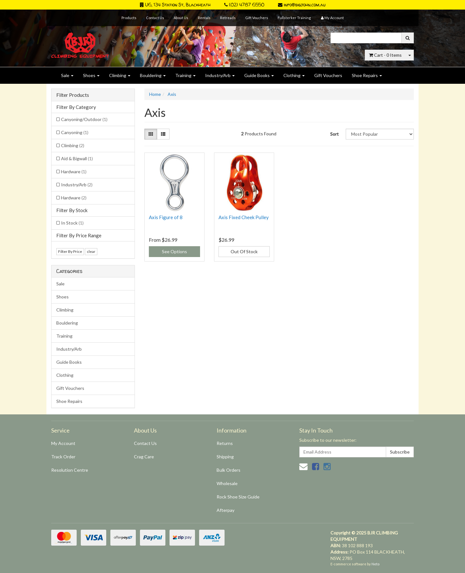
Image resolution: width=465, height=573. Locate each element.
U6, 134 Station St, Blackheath (175, 5)
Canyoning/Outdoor (84, 119)
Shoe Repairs (367, 75)
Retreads (228, 18)
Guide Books (259, 75)
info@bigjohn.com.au (301, 5)
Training (185, 75)
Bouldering (153, 75)
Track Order (63, 456)
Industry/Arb (220, 75)
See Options (174, 251)
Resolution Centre (69, 470)
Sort (334, 134)
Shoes (91, 75)
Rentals (204, 18)
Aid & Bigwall (77, 158)
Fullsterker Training (294, 18)
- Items (385, 55)
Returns (225, 443)
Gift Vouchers (256, 18)
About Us (181, 18)
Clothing (294, 75)
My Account (63, 443)
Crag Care (144, 456)
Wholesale (227, 483)
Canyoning (74, 132)
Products (128, 18)
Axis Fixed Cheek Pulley (244, 217)
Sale (67, 75)
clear (91, 251)
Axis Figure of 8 (166, 217)
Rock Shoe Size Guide (238, 496)
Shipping (225, 456)
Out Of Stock (244, 251)
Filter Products (72, 95)
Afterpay (225, 510)
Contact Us (155, 18)
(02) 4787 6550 (244, 5)
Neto (375, 564)
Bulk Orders (228, 470)
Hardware (74, 171)
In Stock (72, 223)
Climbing (119, 75)
